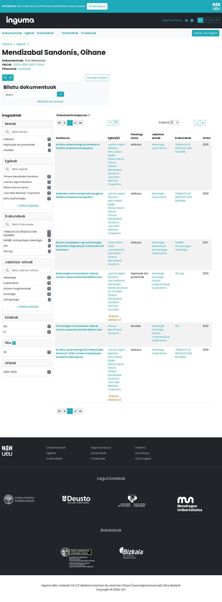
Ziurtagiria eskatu (97, 77)
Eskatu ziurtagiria (205, 33)
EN (211, 20)
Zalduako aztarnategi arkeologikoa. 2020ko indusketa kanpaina (80, 195)
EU (200, 20)
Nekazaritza (159, 246)
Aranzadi (24, 69)
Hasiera (7, 44)
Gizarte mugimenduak (161, 282)
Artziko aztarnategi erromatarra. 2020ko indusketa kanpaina (78, 146)
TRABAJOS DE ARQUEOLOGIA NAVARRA (183, 148)
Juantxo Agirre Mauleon (116, 146)
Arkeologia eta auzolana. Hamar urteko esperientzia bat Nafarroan (79, 275)
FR (217, 20)
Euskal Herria (159, 148)
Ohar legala (143, 459)
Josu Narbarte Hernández (116, 251)
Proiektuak (88, 33)
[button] (11, 77)
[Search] (28, 95)
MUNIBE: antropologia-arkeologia (183, 246)
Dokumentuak (12, 33)
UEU (177, 326)
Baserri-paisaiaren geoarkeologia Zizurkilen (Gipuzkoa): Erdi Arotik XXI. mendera (80, 246)
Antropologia (159, 249)
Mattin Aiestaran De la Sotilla (118, 289)
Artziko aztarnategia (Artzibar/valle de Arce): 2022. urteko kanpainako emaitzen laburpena (79, 353)
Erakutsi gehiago (27, 205)
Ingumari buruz (172, 20)
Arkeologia (158, 144)
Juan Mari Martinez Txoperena (114, 180)
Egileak (29, 33)
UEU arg (179, 273)
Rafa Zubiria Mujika (115, 153)
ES (206, 20)
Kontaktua (142, 453)
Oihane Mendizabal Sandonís (114, 169)
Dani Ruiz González (113, 307)
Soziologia (158, 277)
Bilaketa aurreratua (50, 101)
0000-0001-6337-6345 (28, 65)
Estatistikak (70, 33)
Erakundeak (45, 33)
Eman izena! (97, 6)
